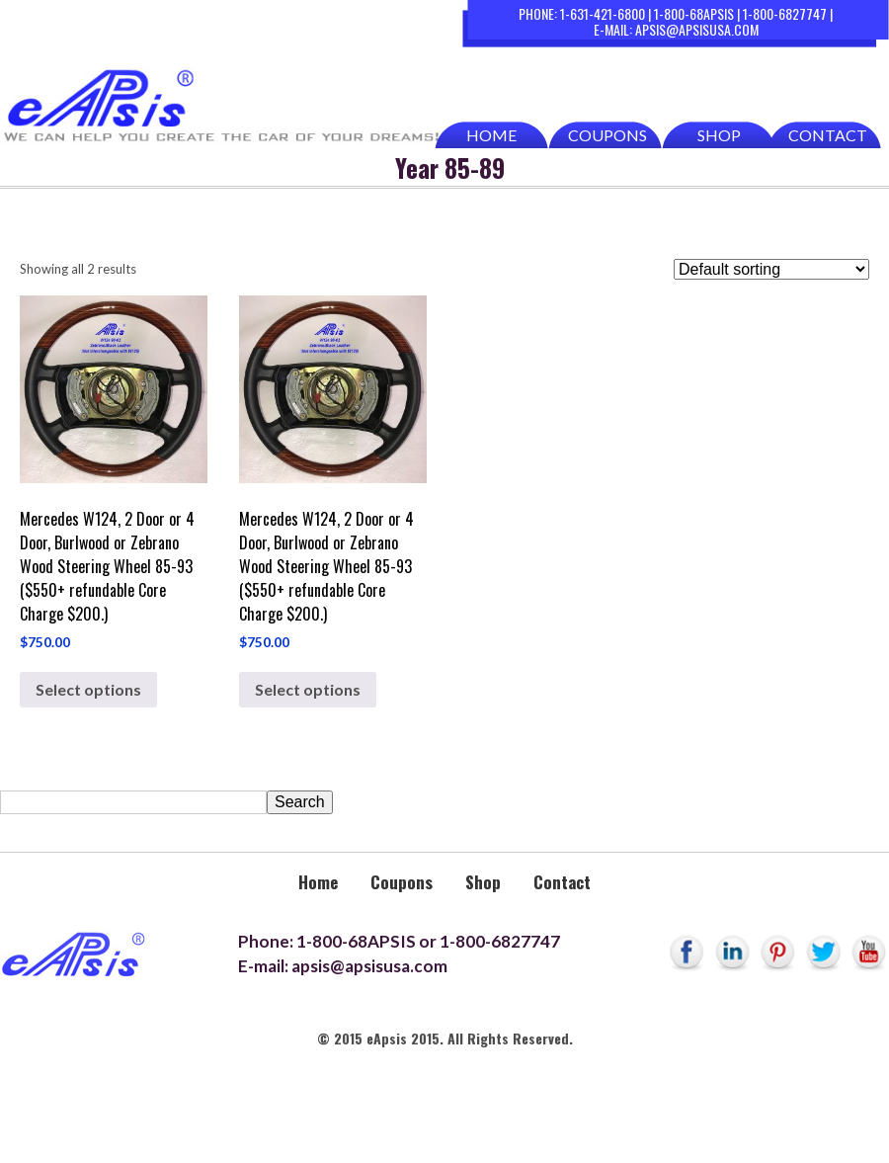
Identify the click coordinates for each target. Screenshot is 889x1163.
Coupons (607, 134)
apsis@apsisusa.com (697, 29)
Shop (719, 134)
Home (491, 134)
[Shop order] (771, 269)
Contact (827, 134)
